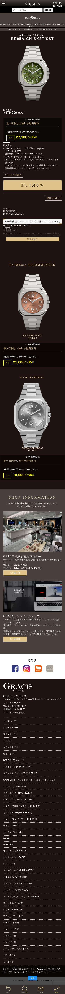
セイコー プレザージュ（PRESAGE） (21, 819)
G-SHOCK (8, 844)
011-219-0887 (19, 706)
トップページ (9, 721)
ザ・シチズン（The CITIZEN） (18, 883)
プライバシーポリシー (19, 972)
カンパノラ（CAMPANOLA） (17, 890)
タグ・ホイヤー (10, 727)
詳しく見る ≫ (32, 185)
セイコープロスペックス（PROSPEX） (22, 806)
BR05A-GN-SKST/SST (48, 29)
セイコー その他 (11, 929)
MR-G (6, 838)
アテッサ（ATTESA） (13, 916)
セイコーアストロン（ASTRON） (19, 799)
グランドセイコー (11, 747)
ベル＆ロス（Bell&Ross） (25, 29)
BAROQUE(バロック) (13, 760)
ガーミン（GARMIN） (14, 832)
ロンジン (7, 740)
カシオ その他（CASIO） (15, 857)
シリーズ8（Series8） (14, 909)
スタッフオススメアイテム (16, 949)
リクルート (8, 962)
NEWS (16, 24)
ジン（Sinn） (9, 864)
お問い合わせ (9, 955)
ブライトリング (10, 734)
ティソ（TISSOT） (12, 825)
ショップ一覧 (9, 942)
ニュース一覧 (9, 935)
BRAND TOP (5, 24)
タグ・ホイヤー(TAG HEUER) (17, 793)
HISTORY (33, 26)
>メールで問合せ (13, 175)
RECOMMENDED (42, 24)
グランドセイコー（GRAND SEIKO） (21, 773)
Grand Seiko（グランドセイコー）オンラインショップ (29, 780)
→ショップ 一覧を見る (14, 712)
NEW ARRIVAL (27, 24)
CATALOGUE (57, 24)
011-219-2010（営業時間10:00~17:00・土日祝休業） (33, 159)
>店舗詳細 (15, 573)
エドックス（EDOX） (13, 903)
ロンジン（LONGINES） (15, 786)
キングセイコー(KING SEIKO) (17, 812)
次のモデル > (53, 198)
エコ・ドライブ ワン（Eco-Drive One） (22, 896)
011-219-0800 (14, 151)
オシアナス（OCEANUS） (16, 851)
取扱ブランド (9, 754)
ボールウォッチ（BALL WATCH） (19, 870)
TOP (10, 29)
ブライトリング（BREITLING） (18, 767)
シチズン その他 (11, 922)
